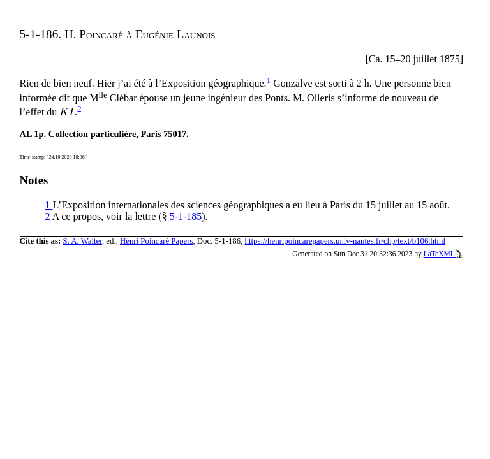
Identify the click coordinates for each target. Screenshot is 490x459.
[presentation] (67, 111)
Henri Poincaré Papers (156, 241)
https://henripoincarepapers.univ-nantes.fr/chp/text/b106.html (345, 241)
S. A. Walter (82, 241)
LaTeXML (444, 254)
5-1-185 (186, 216)
